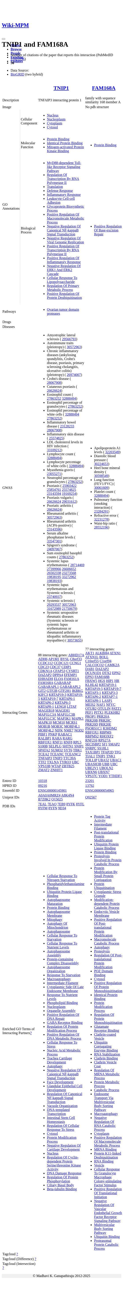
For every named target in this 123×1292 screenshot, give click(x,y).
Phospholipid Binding (62, 1003)
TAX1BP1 (92, 752)
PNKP (52, 734)
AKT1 (89, 653)
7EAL (42, 804)
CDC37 (55, 667)
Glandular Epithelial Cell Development (64, 1088)
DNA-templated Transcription (58, 1112)
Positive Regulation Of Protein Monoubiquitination (108, 987)
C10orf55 (92, 661)
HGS (101, 681)
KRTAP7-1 (110, 697)
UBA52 (103, 760)
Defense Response (60, 190)
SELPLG (55, 746)
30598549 (101, 476)
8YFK (70, 804)
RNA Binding (104, 1161)
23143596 (54, 529)
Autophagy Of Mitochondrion (57, 925)
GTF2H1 (64, 691)
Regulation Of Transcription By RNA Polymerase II (63, 179)
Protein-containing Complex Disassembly (63, 961)
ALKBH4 (102, 653)
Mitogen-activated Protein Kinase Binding (65, 149)
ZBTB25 (68, 766)
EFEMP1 (70, 675)
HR (116, 681)
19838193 (54, 581)
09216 (42, 785)
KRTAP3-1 (93, 693)
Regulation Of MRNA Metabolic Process (107, 1074)
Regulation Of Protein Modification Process (62, 1028)
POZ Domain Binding (103, 973)
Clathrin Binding (106, 1058)
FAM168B (102, 677)
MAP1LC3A (47, 714)
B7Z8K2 (44, 799)
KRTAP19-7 (49, 699)
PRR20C (105, 720)
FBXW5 (91, 681)
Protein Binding (58, 139)
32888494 (69, 398)
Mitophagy (54, 919)
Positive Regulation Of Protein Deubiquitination (64, 295)
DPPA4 (57, 675)
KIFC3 (43, 695)
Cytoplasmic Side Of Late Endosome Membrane (65, 989)
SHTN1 (67, 746)
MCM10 (59, 722)
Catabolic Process (106, 1090)
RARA (57, 738)
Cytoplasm (54, 123)
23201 (89, 781)
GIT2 (42, 691)
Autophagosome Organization (58, 969)
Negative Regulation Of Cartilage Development (64, 1147)
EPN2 (116, 673)
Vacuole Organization (62, 1106)
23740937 (54, 597)
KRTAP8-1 (46, 706)
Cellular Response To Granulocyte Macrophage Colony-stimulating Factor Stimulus (107, 1177)
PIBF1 (42, 734)
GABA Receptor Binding (65, 1022)
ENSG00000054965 (99, 790)
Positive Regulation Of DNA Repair (63, 1016)
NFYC (111, 704)
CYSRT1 (72, 671)
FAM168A (104, 88)
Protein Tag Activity (102, 818)
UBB (106, 764)
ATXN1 (115, 653)
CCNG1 (75, 663)
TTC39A (69, 758)
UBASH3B (93, 764)
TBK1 (77, 750)
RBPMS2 (92, 736)
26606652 (69, 569)
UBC (75, 762)
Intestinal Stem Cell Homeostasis (61, 1120)
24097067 (54, 549)
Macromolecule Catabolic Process (106, 941)
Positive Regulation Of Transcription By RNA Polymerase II (63, 250)
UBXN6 (91, 772)
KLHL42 (91, 685)
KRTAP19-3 (57, 695)
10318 (42, 781)
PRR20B (91, 720)
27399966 (54, 569)
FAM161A (71, 679)
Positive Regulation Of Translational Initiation (108, 1193)
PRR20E (105, 724)
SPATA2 (44, 750)
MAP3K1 (64, 718)
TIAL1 (90, 756)
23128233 (67, 426)
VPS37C (91, 776)
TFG (117, 752)
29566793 (69, 339)
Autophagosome (58, 931)
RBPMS (105, 732)
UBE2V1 (92, 768)
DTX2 (106, 673)
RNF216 (91, 740)
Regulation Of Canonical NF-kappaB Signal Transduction (64, 1098)
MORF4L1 (72, 726)
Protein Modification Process (103, 1007)
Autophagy (55, 1066)
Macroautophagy (59, 979)
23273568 (69, 573)
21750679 (69, 608)
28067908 (54, 382)
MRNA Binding (105, 1149)
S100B (43, 746)
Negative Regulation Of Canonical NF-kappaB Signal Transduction (64, 230)
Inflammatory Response (64, 194)
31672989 (54, 608)
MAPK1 (78, 718)
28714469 (77, 565)
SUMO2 (57, 750)
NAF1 (100, 704)
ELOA (58, 679)
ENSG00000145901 (52, 790)
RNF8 (68, 742)
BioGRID (17, 74)
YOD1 (103, 776)
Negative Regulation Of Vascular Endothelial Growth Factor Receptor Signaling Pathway (108, 1211)
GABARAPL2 (70, 687)
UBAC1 (115, 760)
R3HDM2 (110, 728)
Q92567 (91, 797)
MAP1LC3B (66, 714)
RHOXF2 (106, 736)
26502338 (54, 573)
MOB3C (57, 726)
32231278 (101, 519)
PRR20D (91, 724)
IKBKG (77, 691)
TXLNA (53, 762)
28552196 (101, 527)
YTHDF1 (115, 776)
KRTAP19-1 (108, 685)
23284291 (101, 511)
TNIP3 (57, 758)
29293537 (54, 604)
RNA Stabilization (107, 1054)
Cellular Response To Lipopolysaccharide (62, 280)
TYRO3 (65, 762)
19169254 (69, 493)
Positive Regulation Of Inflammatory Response (64, 260)
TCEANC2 (73, 754)
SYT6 (68, 750)
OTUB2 (91, 708)
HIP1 (110, 681)
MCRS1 (71, 722)
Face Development (60, 1082)
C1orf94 (105, 661)
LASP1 (107, 700)
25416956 (18, 59)
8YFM (43, 808)
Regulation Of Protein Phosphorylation (62, 1179)
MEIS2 (90, 704)
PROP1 (90, 716)
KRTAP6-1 (67, 699)
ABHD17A (76, 655)
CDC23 (43, 667)
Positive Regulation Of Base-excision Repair (108, 230)
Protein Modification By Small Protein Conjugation (105, 874)
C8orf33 (76, 659)
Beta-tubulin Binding (62, 1189)
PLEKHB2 (112, 712)
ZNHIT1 (56, 770)
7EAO (51, 804)
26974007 (74, 375)
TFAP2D (107, 752)
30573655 (74, 640)
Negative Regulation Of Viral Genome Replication (65, 240)
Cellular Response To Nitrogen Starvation (62, 878)
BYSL (64, 659)
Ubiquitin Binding (107, 1236)
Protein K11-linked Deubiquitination (107, 1155)
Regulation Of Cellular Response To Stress (63, 1127)
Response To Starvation (63, 975)
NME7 (68, 730)
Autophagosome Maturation (58, 902)
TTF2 (42, 762)
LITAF (71, 706)
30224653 (101, 464)
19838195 (54, 577)
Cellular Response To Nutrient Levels (62, 945)
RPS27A (104, 740)
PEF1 (89, 712)
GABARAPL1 (48, 687)
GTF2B (52, 691)
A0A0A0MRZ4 (49, 795)
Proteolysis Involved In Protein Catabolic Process (107, 860)
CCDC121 (61, 663)
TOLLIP (91, 760)
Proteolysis (102, 951)
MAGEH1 (62, 710)
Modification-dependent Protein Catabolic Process (107, 903)
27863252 (54, 398)
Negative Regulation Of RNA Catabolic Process (105, 1123)
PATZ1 (116, 708)
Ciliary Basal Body (60, 1185)
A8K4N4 (67, 795)
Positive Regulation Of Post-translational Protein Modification (108, 927)
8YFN (52, 808)
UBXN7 (104, 772)
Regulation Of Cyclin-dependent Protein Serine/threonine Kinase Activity (64, 1163)
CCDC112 (45, 663)
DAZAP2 (45, 675)
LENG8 (60, 706)
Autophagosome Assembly (58, 953)
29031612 (69, 501)
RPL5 (77, 742)
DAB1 (90, 669)
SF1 (105, 744)
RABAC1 (65, 734)
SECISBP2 (93, 744)
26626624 (54, 390)
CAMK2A (112, 665)
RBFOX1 (45, 742)
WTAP (56, 766)
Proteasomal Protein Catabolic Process (106, 1244)
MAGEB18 (46, 710)
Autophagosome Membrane (58, 913)
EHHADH (45, 679)
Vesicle (99, 1165)
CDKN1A (45, 671)
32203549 (112, 452)
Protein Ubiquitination (104, 886)
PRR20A (103, 716)
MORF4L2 (46, 730)
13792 (89, 785)
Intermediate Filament (62, 983)
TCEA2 (43, 754)
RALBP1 (44, 738)
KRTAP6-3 (63, 702)
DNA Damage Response (64, 1173)
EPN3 (89, 677)
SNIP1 (79, 746)
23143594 (54, 493)
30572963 (74, 347)
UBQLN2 (106, 768)
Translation (55, 187)
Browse (16, 49)
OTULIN (104, 708)
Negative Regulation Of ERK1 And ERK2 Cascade (64, 270)
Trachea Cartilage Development (59, 1060)
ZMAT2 (44, 770)
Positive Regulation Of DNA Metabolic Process (64, 1036)
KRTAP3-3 (110, 693)
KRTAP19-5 (94, 689)
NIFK (59, 730)
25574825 (56, 438)
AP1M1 (54, 659)
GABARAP (62, 683)
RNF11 (57, 742)
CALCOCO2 (94, 665)
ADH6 (43, 659)
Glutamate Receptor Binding (106, 1028)
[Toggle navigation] (3, 39)
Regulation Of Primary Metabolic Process (63, 288)
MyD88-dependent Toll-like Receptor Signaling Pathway (64, 167)
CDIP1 (66, 667)
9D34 (62, 808)
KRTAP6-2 (46, 702)
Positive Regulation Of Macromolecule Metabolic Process (65, 218)
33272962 (69, 577)
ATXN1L (92, 657)
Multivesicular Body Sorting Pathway (104, 1229)
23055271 (54, 474)
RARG (67, 738)
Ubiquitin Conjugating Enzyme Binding (106, 1046)
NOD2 (79, 730)
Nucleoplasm (56, 119)
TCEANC (57, 754)
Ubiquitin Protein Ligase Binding (106, 846)
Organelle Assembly (61, 1011)
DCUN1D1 (93, 673)
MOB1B (44, 726)
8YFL (80, 804)
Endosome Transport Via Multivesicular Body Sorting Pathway (104, 1102)
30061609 (101, 488)
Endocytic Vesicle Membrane (106, 913)
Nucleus (52, 115)
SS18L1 (103, 748)
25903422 (69, 486)
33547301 (54, 541)
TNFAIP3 (45, 758)
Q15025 (57, 799)
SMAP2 (114, 744)
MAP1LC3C (47, 718)
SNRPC (91, 748)
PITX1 (99, 712)
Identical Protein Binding (65, 143)
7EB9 (61, 804)
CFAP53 (59, 671)
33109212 (54, 450)
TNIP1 (61, 88)
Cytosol (52, 127)
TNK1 (110, 756)
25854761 (54, 490)
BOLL (103, 657)
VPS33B (44, 766)
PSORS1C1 (93, 728)
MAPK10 (45, 722)
